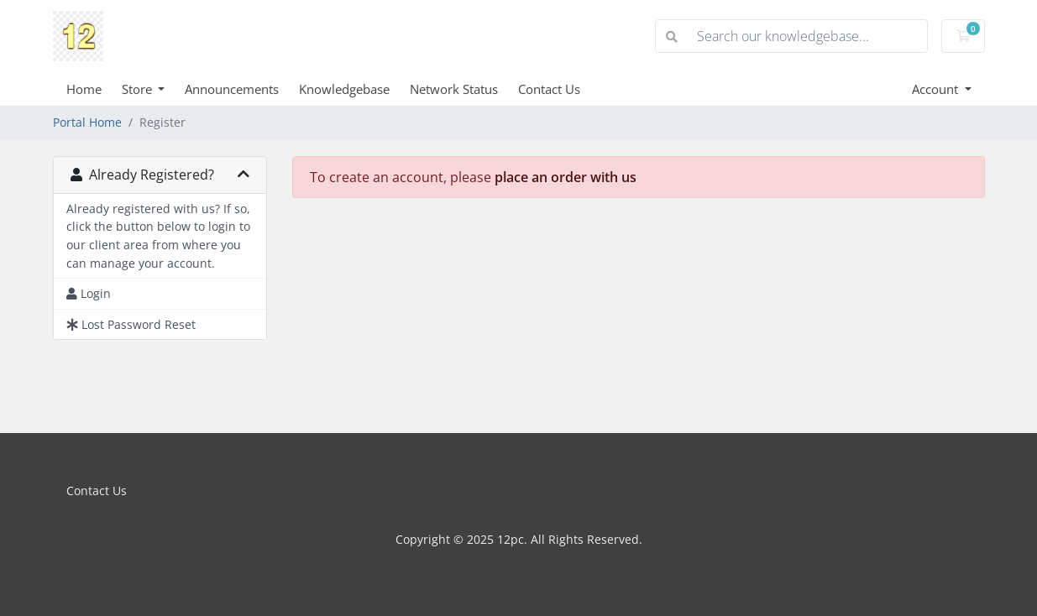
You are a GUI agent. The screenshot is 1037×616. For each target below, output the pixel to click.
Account (936, 89)
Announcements (232, 89)
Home (84, 89)
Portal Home (87, 122)
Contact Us (549, 89)
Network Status (454, 89)
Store (138, 89)
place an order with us (565, 177)
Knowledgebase (344, 89)
